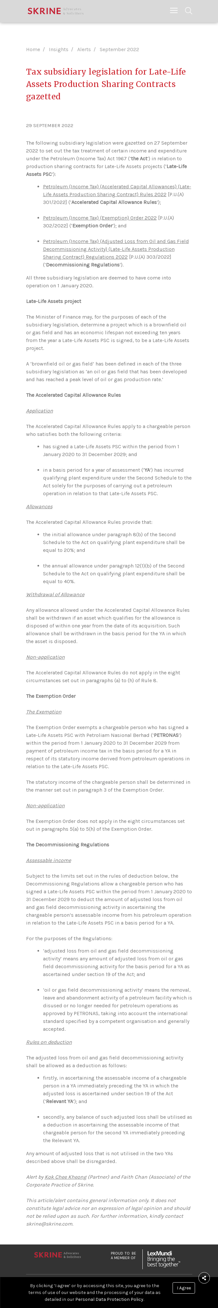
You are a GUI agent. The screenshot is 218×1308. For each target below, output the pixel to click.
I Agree (184, 1288)
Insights (58, 49)
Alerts (84, 49)
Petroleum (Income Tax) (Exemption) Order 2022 (100, 218)
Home (33, 49)
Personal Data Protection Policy (109, 1299)
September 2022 (119, 49)
